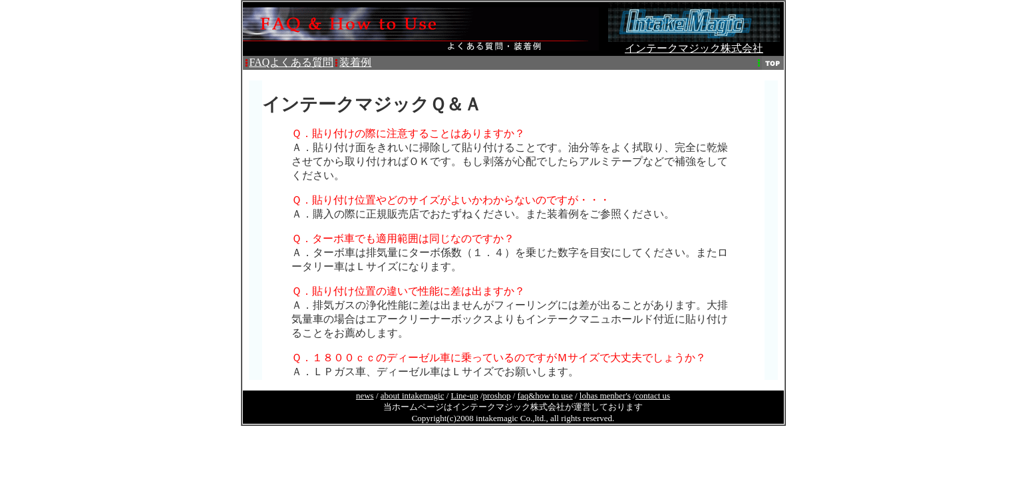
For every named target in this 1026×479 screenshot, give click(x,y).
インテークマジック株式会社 (694, 43)
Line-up (464, 395)
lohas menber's (605, 395)
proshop (497, 395)
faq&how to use (545, 395)
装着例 (355, 62)
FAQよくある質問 (292, 62)
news (365, 395)
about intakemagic (412, 395)
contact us (652, 395)
